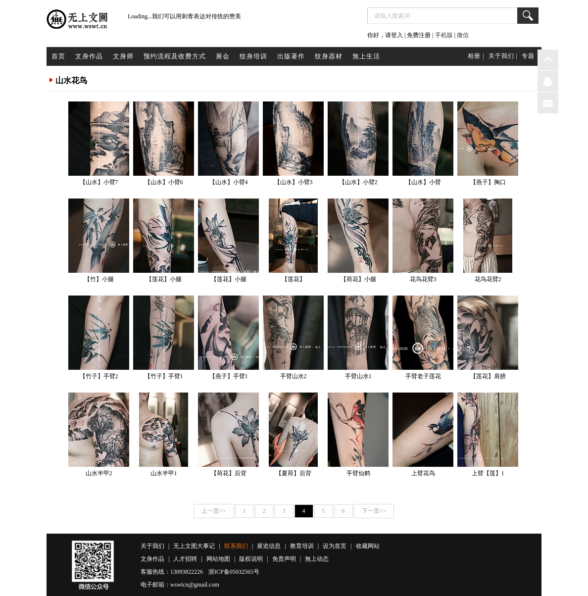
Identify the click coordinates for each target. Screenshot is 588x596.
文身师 (123, 56)
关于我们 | (503, 55)
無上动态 (317, 558)
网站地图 (218, 558)
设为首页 (334, 546)
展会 (223, 56)
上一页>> (213, 510)
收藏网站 (368, 546)
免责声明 (284, 558)
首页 (58, 56)
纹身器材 (329, 56)
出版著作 (291, 56)
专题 (528, 55)
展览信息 (269, 546)
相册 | (476, 55)
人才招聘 (185, 558)
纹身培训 (253, 56)
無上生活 (366, 56)
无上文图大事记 (194, 546)
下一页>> (374, 510)
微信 (463, 35)
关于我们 (152, 546)
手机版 (444, 35)
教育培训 (302, 546)
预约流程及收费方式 (175, 56)
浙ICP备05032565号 (233, 571)
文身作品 (89, 56)
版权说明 (251, 558)
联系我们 (236, 546)
